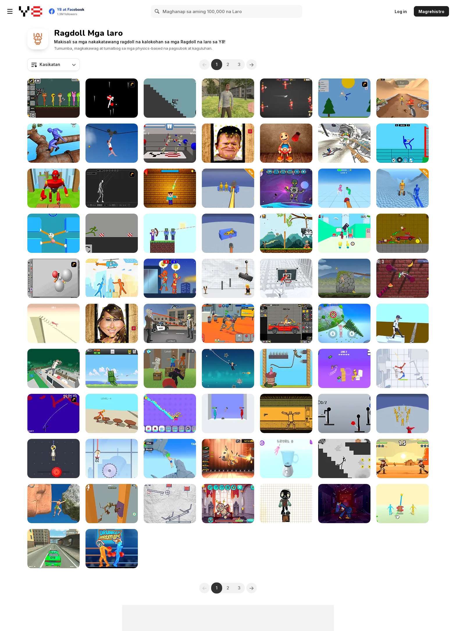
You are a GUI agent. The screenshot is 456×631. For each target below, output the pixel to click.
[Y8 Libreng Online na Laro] (30, 11)
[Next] (251, 64)
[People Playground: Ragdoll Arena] (402, 503)
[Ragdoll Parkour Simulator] (53, 143)
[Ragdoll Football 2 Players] (402, 143)
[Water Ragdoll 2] (53, 278)
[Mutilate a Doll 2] (344, 98)
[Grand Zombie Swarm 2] (53, 548)
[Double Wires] (53, 413)
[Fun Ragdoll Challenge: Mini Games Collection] (228, 188)
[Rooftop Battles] (170, 278)
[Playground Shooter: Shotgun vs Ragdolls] (228, 233)
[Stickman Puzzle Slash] (170, 503)
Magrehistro (431, 11)
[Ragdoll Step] (112, 413)
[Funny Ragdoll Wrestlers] (228, 323)
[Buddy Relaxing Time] (286, 143)
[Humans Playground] (286, 323)
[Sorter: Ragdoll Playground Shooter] (286, 413)
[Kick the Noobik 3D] (170, 188)
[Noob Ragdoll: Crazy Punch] (170, 368)
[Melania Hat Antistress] (112, 323)
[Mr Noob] (170, 233)
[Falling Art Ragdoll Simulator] (344, 143)
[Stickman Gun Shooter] (344, 368)
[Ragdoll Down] (112, 503)
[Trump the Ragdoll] (228, 278)
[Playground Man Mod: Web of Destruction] (402, 413)
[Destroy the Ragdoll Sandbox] (112, 368)
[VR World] (228, 98)
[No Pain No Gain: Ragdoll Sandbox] (170, 413)
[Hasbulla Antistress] (228, 143)
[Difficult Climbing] (170, 458)
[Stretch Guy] (53, 233)
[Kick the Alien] (286, 188)
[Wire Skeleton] (112, 188)
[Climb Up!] (344, 323)
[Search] (157, 11)
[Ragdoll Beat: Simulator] (286, 458)
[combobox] (53, 64)
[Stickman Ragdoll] (344, 458)
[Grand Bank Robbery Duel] (170, 323)
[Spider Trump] (228, 368)
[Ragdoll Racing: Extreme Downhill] (402, 188)
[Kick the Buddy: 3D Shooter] (228, 458)
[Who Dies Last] (228, 413)
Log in (401, 11)
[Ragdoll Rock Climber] (53, 503)
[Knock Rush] (53, 188)
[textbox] (53, 64)
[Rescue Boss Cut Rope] (112, 458)
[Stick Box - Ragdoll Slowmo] (402, 368)
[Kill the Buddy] (286, 233)
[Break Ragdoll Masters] (53, 323)
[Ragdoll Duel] (402, 458)
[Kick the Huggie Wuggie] (344, 503)
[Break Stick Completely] (170, 98)
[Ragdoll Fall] (402, 278)
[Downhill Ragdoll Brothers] (402, 98)
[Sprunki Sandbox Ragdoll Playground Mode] (53, 98)
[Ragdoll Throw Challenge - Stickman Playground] (344, 413)
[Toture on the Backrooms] (402, 233)
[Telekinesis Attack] (344, 233)
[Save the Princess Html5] (286, 368)
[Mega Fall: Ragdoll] (53, 368)
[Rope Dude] (53, 458)
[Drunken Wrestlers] (170, 143)
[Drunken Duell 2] (112, 278)
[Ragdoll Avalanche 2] (112, 98)
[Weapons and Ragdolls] (286, 98)
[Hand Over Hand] (344, 278)
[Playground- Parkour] (112, 233)
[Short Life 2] (112, 143)
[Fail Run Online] (402, 323)
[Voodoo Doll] (228, 503)
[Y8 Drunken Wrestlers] (112, 548)
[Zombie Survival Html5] (286, 503)
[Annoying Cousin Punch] (344, 188)
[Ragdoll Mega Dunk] (286, 278)
